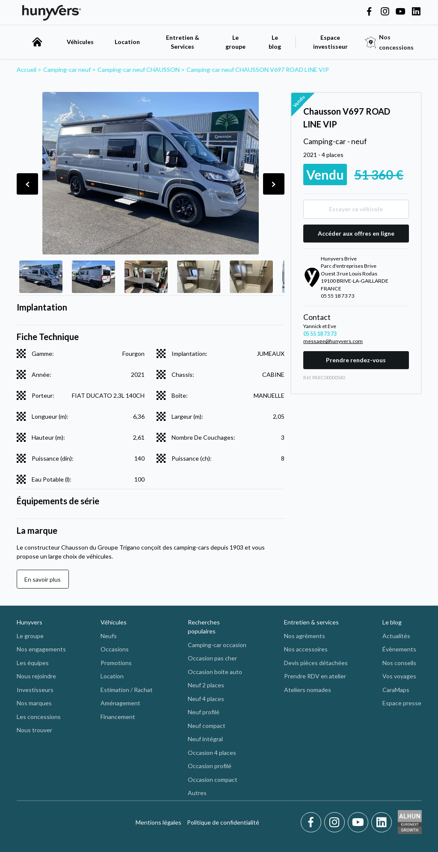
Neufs (109, 635)
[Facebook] (312, 822)
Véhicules (80, 41)
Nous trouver (34, 730)
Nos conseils (399, 662)
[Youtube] (359, 822)
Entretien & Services (182, 42)
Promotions (116, 662)
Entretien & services (311, 622)
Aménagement (120, 703)
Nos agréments (304, 635)
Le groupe (235, 42)
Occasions (115, 649)
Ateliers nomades (307, 689)
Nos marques (34, 703)
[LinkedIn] (381, 822)
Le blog (392, 622)
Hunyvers (29, 622)
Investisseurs (35, 689)
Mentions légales (158, 822)
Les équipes (33, 662)
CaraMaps (395, 689)
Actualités (396, 635)
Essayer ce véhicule (356, 209)
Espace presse (401, 703)
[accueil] (37, 41)
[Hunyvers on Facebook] (369, 12)
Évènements (399, 649)
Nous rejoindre (36, 676)
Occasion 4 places (212, 752)
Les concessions (39, 716)
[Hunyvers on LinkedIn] (416, 12)
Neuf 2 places (206, 685)
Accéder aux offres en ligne (356, 233)
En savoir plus (42, 579)
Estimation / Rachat (127, 689)
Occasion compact (212, 779)
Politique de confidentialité (223, 822)
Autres (197, 792)
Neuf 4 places (206, 698)
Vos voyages (399, 676)
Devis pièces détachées (316, 662)
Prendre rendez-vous (356, 360)
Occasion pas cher (212, 658)
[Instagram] (336, 822)
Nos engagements (41, 649)
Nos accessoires (306, 649)
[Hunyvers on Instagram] (385, 12)
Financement (118, 716)
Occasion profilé (209, 765)
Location (127, 41)
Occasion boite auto (215, 671)
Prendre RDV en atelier (315, 676)
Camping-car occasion (217, 644)
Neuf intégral (205, 739)
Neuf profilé (203, 712)
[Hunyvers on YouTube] (400, 12)
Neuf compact (206, 725)
